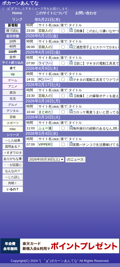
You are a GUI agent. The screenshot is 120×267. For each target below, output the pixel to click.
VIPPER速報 (47, 144)
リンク (17, 19)
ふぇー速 (45, 128)
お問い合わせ (86, 13)
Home (17, 13)
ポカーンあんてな (20, 3)
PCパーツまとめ (50, 79)
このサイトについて (52, 13)
